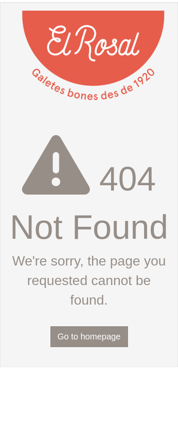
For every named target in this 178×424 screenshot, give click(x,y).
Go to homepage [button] (89, 336)
